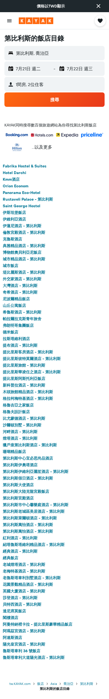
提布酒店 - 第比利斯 (20, 345)
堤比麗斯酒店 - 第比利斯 (24, 272)
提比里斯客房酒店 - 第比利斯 (28, 352)
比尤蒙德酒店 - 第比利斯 (24, 418)
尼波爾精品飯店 (16, 298)
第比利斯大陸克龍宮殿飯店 (26, 491)
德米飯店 (10, 332)
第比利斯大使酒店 (18, 484)
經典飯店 (10, 557)
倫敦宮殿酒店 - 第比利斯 (24, 232)
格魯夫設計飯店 (16, 411)
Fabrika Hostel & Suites (24, 166)
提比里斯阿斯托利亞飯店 (24, 378)
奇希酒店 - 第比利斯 (20, 292)
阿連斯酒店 (12, 637)
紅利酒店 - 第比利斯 (20, 537)
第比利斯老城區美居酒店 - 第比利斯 (34, 511)
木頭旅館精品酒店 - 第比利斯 (28, 391)
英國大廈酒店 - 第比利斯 (24, 591)
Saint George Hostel (21, 205)
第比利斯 (86, 684)
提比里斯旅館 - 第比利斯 (24, 365)
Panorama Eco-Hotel (21, 192)
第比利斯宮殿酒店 (18, 498)
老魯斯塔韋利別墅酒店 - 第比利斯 (32, 577)
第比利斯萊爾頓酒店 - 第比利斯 (30, 518)
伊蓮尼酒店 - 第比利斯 (22, 225)
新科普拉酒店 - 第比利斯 (24, 385)
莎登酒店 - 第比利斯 (20, 597)
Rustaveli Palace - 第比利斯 (28, 199)
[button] (98, 6)
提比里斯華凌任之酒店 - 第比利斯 (32, 371)
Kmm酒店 (11, 179)
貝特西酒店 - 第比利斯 (22, 604)
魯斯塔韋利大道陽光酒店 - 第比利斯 (34, 657)
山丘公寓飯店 (14, 305)
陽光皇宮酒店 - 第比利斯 (24, 644)
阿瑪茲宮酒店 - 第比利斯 (24, 630)
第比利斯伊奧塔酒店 (20, 464)
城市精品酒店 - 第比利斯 (24, 259)
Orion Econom (15, 185)
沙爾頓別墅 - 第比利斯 (22, 425)
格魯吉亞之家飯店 (18, 405)
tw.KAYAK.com (20, 684)
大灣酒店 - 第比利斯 (20, 285)
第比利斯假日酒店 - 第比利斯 (28, 478)
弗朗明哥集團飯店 (18, 325)
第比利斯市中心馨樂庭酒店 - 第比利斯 (35, 504)
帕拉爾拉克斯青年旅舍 (22, 318)
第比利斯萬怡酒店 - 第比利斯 (28, 524)
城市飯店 (10, 265)
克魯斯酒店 (12, 239)
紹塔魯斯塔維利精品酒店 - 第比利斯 (34, 544)
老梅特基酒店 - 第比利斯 (24, 571)
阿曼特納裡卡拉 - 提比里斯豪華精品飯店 (37, 624)
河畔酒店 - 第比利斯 (20, 431)
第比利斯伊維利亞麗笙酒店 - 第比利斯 (35, 471)
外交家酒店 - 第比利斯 (22, 278)
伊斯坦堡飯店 (14, 212)
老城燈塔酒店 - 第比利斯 (24, 564)
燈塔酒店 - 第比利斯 (20, 438)
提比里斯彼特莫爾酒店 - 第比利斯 (32, 358)
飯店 (40, 684)
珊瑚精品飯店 (14, 451)
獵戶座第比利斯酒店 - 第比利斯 (30, 444)
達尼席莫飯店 (14, 611)
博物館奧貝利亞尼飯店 (22, 252)
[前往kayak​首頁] (36, 20)
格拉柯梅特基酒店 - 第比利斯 (28, 398)
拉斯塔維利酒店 (16, 338)
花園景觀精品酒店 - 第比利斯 (28, 584)
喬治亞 (68, 684)
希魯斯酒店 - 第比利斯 (22, 312)
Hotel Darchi (14, 172)
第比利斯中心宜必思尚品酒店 (28, 458)
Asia (53, 684)
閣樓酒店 (10, 617)
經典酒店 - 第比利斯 (20, 551)
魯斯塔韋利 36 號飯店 (21, 650)
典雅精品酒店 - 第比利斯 (24, 245)
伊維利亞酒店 (14, 219)
